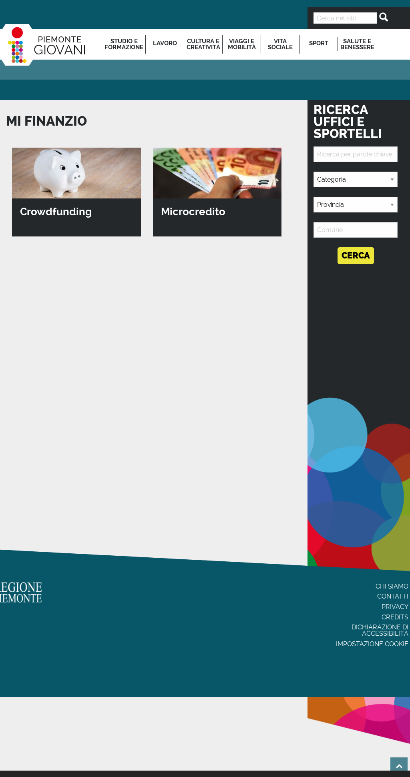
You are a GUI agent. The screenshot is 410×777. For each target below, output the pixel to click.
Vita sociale (280, 44)
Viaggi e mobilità (242, 44)
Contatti (392, 596)
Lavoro (165, 43)
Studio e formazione (124, 44)
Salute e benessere (357, 44)
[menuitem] (124, 44)
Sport (318, 43)
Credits (395, 617)
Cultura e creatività (203, 44)
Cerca (356, 255)
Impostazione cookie (372, 644)
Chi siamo (392, 586)
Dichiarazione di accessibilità (380, 630)
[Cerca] (381, 17)
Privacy (395, 607)
